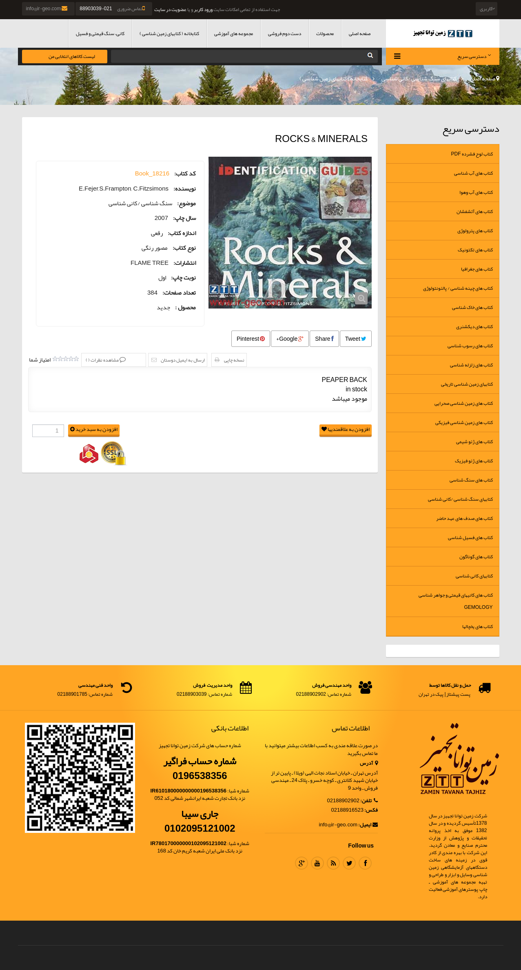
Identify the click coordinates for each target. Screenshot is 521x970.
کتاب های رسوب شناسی (470, 346)
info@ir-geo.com (47, 8)
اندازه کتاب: (182, 233)
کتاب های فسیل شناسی (470, 537)
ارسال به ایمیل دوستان (183, 360)
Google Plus (301, 863)
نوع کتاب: (184, 248)
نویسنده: (184, 188)
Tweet (355, 338)
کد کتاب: (185, 173)
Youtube (317, 863)
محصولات (325, 33)
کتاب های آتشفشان (475, 211)
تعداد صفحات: (179, 293)
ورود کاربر (203, 9)
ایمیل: (368, 825)
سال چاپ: (184, 218)
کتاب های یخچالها (477, 626)
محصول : (185, 307)
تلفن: (369, 801)
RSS (333, 863)
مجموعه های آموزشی (233, 33)
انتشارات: (184, 263)
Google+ (290, 338)
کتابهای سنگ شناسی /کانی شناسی (419, 78)
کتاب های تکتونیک (475, 250)
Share (324, 338)
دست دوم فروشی (284, 33)
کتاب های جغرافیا (477, 269)
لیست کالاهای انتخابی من (72, 56)
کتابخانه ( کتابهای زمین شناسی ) (169, 33)
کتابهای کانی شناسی (474, 576)
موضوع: (186, 203)
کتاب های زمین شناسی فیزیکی (464, 422)
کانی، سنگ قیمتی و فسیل (100, 33)
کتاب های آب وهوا (476, 192)
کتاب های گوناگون (476, 557)
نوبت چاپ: (183, 277)
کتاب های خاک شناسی (472, 307)
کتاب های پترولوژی (475, 230)
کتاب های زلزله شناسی (471, 365)
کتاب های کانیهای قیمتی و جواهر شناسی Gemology (456, 601)
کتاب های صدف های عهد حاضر (464, 518)
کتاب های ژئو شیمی (474, 441)
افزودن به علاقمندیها (345, 429)
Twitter (349, 863)
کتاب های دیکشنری (474, 326)
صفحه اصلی (359, 33)
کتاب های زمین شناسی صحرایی (464, 403)
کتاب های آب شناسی (473, 173)
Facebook (365, 863)
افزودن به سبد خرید (94, 429)
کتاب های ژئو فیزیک (474, 461)
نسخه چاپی (234, 360)
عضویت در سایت (170, 9)
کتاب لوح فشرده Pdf (472, 154)
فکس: (371, 810)
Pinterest (251, 338)
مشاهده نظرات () (103, 360)
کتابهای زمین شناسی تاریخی (467, 384)
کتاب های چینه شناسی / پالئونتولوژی (458, 288)
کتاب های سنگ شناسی (471, 480)
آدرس (369, 763)
